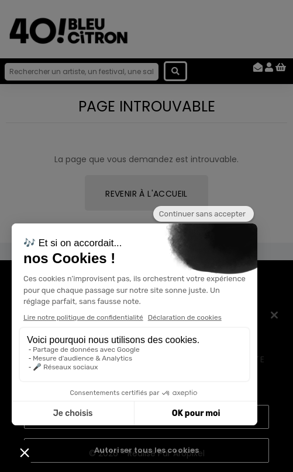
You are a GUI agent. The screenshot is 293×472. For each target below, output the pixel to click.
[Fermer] (274, 315)
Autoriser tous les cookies (146, 450)
